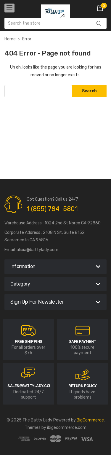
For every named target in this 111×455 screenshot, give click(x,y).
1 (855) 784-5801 (52, 209)
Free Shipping (28, 341)
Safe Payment (82, 341)
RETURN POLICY (82, 385)
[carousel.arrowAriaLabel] (28, 330)
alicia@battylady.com (37, 249)
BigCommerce (90, 420)
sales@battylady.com (29, 385)
